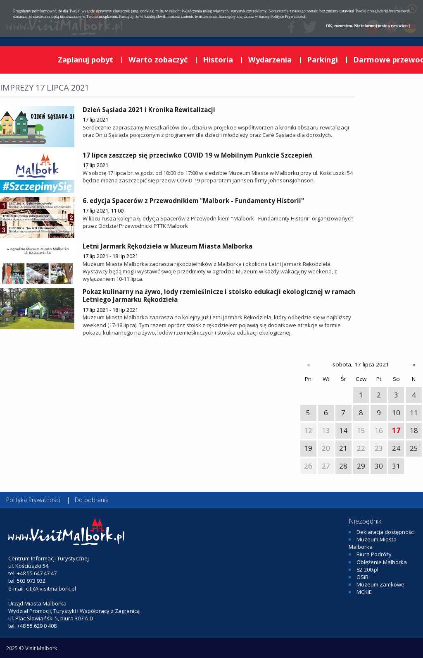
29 (361, 466)
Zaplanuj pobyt (85, 60)
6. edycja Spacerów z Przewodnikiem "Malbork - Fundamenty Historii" (193, 200)
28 (343, 466)
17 (396, 430)
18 (414, 430)
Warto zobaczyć (158, 60)
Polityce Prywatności (287, 16)
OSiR (362, 577)
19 (308, 448)
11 (414, 412)
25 (414, 448)
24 (396, 448)
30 (379, 466)
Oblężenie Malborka (381, 562)
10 (396, 412)
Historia (218, 60)
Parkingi (322, 60)
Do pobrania (92, 500)
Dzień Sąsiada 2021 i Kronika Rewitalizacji (149, 109)
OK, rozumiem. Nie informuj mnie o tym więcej (368, 26)
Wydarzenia (270, 60)
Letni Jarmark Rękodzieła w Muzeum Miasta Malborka (167, 246)
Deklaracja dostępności (385, 532)
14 (343, 430)
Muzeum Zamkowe (380, 584)
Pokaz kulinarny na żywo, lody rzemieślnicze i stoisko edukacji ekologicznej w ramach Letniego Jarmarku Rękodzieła (219, 295)
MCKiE (364, 592)
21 (343, 448)
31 (396, 466)
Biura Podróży (374, 554)
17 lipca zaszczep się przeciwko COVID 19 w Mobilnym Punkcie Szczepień (197, 155)
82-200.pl (367, 569)
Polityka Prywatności (33, 500)
